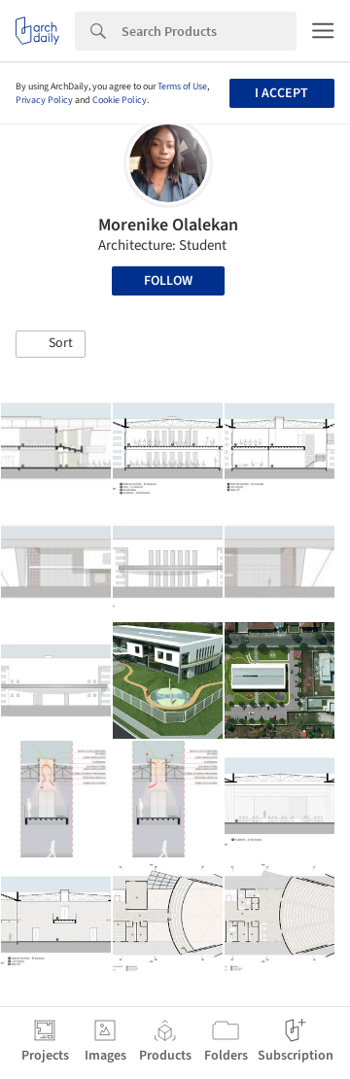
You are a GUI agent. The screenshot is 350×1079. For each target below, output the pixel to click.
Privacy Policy (44, 100)
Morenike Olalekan (168, 225)
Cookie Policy (119, 100)
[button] (51, 344)
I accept (281, 93)
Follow (168, 281)
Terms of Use (182, 86)
